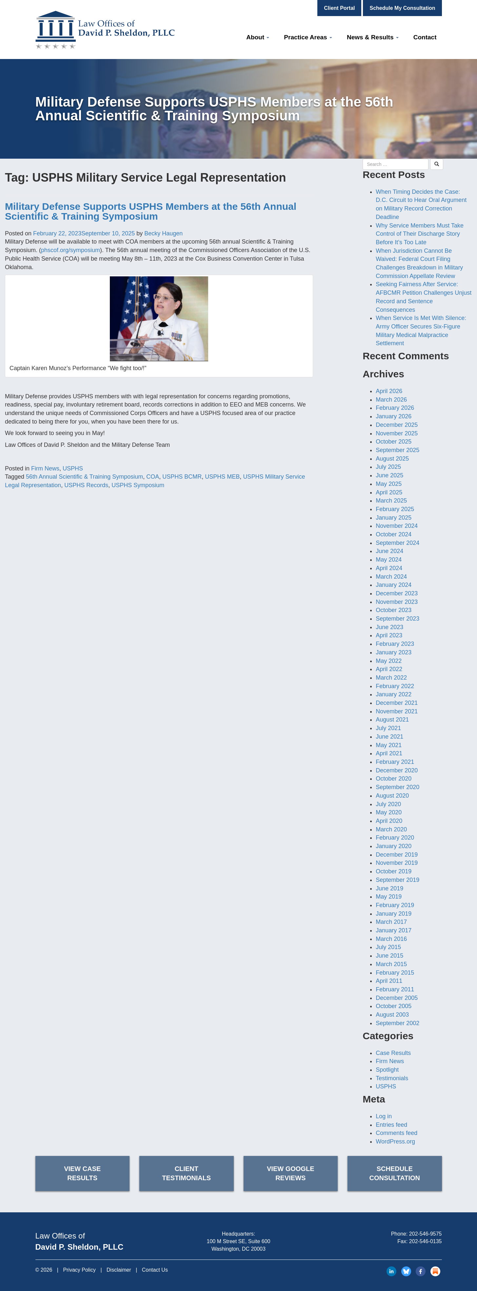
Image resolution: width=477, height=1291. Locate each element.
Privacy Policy (79, 1270)
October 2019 (393, 871)
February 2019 (395, 905)
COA (152, 476)
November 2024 (397, 526)
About (257, 37)
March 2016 (391, 939)
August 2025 (392, 458)
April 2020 (389, 821)
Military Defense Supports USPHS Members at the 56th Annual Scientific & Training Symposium (150, 211)
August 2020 (392, 795)
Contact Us (155, 1270)
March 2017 (391, 922)
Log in (384, 1116)
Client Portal (339, 8)
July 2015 (388, 947)
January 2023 (393, 652)
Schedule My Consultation (402, 8)
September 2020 (397, 787)
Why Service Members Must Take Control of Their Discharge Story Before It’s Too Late (420, 234)
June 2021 (389, 736)
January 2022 (393, 694)
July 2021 (388, 728)
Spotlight (387, 1069)
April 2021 (389, 753)
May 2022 (389, 661)
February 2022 (395, 686)
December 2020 (397, 770)
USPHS (73, 468)
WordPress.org (395, 1141)
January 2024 (393, 585)
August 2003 (392, 1014)
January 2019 (393, 913)
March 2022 (391, 677)
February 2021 (395, 762)
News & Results (373, 37)
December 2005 (397, 998)
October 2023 (393, 610)
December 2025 (397, 425)
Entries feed (391, 1125)
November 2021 (397, 711)
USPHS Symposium (137, 485)
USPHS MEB (222, 476)
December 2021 (397, 703)
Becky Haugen (163, 233)
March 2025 (391, 500)
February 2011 (395, 989)
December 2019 (397, 854)
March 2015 (391, 964)
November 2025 (397, 433)
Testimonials (392, 1078)
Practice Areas (308, 37)
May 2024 (389, 559)
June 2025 (389, 475)
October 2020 (393, 778)
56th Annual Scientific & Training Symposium (84, 476)
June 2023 (389, 627)
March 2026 (391, 399)
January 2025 (393, 517)
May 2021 (389, 745)
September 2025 (397, 450)
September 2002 (397, 1023)
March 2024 (391, 576)
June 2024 (389, 551)
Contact (425, 37)
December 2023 (397, 593)
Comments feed (396, 1133)
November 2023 (397, 602)
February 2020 (395, 837)
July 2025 (388, 467)
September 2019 (397, 880)
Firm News (45, 468)
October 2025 (393, 441)
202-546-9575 (425, 1234)
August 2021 (392, 719)
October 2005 (393, 1006)
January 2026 (393, 416)
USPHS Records (86, 485)
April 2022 (389, 669)
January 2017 (393, 930)
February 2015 (395, 972)
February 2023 (395, 644)
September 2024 (397, 543)
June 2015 (389, 955)
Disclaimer (119, 1270)
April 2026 (389, 391)
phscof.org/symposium (70, 250)
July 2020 (388, 804)
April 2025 (389, 492)
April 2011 (389, 981)
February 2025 (395, 509)
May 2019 (389, 896)
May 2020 (389, 812)
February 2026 (395, 408)
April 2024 (389, 568)
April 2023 (389, 635)
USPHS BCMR (182, 476)
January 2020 (393, 846)
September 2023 (397, 618)
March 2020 (391, 829)
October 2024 (393, 534)
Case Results (393, 1053)
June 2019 (389, 888)
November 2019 (397, 863)
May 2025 (389, 484)
